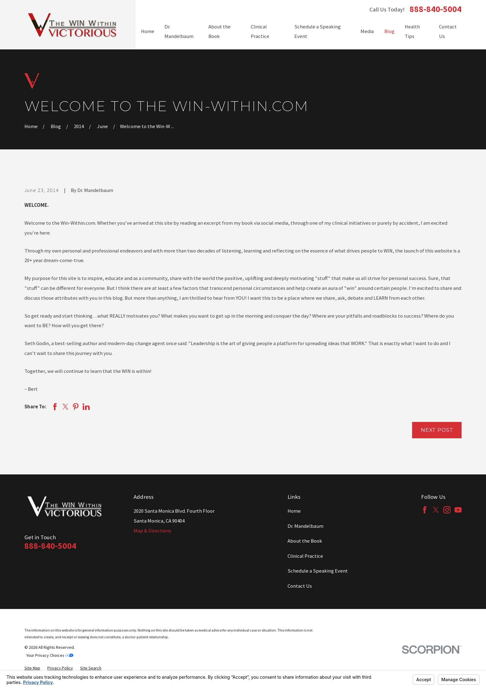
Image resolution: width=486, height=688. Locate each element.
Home (294, 511)
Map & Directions (152, 530)
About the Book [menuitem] (219, 31)
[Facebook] (424, 509)
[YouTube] (458, 509)
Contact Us (300, 586)
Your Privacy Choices (49, 655)
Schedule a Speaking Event (318, 571)
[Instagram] (446, 509)
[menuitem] (32, 668)
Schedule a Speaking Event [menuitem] (317, 31)
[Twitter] (435, 509)
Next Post (437, 430)
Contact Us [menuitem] (448, 31)
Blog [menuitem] (389, 31)
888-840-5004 (436, 9)
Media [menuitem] (367, 31)
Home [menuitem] (147, 31)
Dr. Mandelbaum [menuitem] (179, 31)
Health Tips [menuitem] (412, 31)
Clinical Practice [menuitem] (260, 31)
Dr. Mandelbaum (305, 526)
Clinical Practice (305, 556)
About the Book (305, 541)
